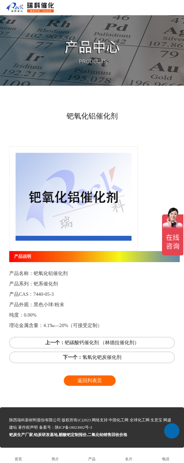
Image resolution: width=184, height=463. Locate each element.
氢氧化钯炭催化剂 (92, 357)
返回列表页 (90, 380)
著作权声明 (28, 427)
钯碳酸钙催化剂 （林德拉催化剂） (92, 342)
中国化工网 (118, 420)
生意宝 (156, 420)
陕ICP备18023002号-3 (73, 427)
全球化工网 (140, 420)
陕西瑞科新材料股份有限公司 (35, 420)
